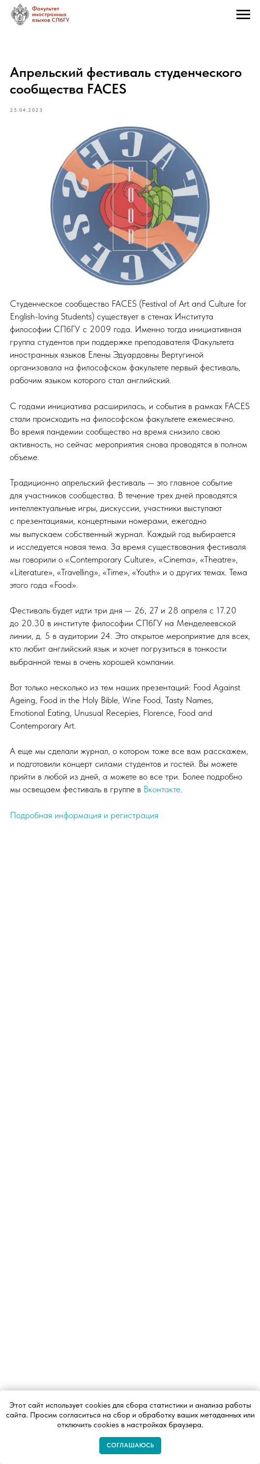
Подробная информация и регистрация (84, 815)
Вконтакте (162, 789)
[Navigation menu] (243, 15)
